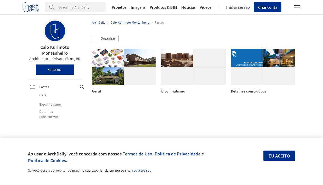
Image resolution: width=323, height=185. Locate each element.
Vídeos (206, 7)
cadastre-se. (141, 170)
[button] (105, 38)
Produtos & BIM (163, 7)
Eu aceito (279, 156)
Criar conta (267, 7)
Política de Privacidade (178, 154)
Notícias (188, 7)
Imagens (138, 7)
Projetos (119, 7)
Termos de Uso (137, 154)
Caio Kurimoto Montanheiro (54, 50)
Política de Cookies (47, 160)
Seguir (55, 69)
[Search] (82, 7)
